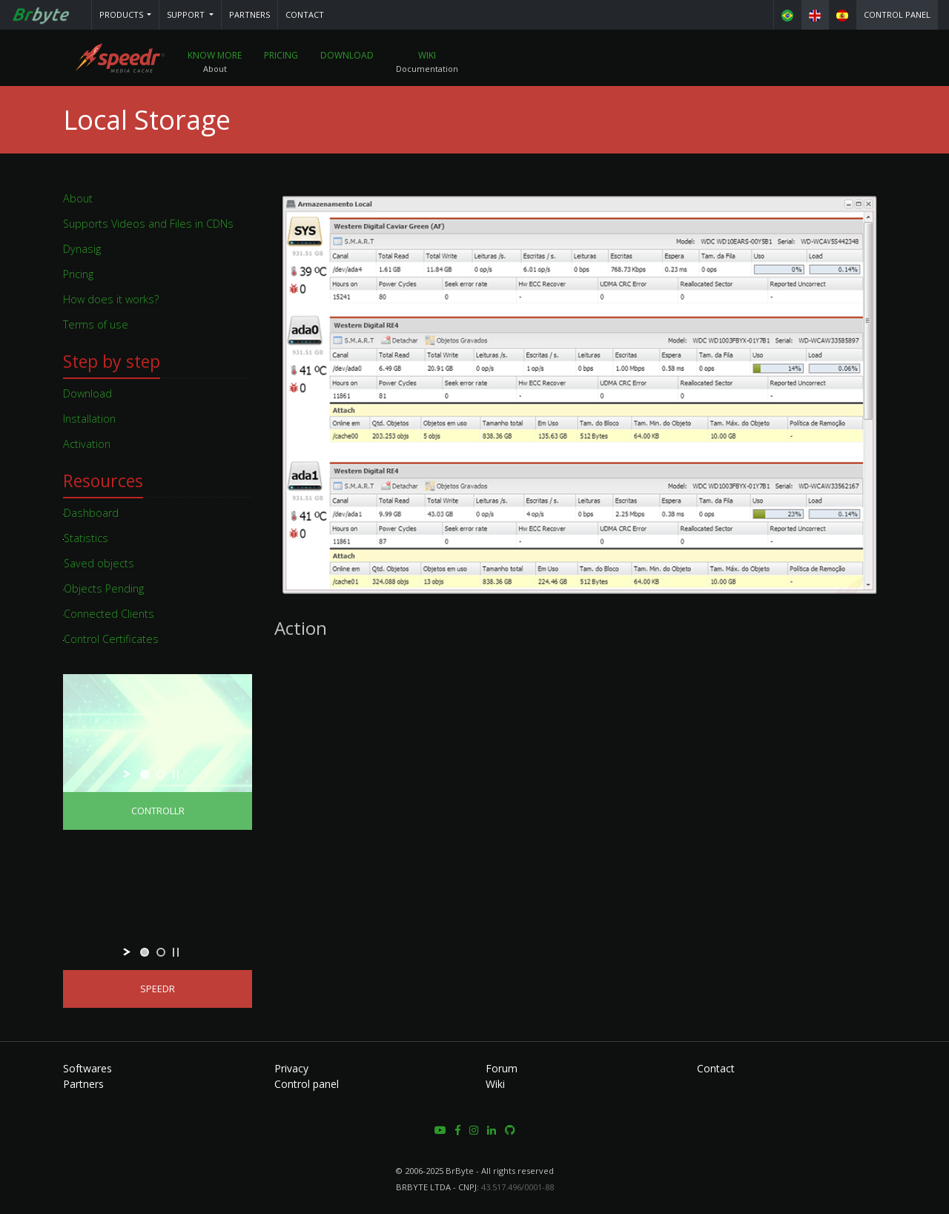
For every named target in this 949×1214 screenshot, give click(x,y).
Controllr (158, 811)
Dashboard (91, 513)
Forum (502, 1068)
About (78, 198)
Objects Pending (103, 588)
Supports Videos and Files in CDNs (148, 224)
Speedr (157, 989)
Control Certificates (111, 639)
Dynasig (82, 249)
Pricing (281, 55)
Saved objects (98, 563)
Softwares (87, 1068)
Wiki (427, 55)
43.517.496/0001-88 (517, 1186)
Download (347, 55)
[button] (125, 15)
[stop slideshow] (176, 774)
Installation (89, 419)
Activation (86, 444)
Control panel (897, 14)
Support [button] (187, 14)
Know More (215, 55)
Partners (249, 14)
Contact (304, 14)
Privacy (291, 1068)
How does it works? (111, 299)
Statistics (85, 538)
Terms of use (95, 324)
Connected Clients (108, 614)
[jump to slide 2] (160, 774)
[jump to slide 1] (144, 774)
